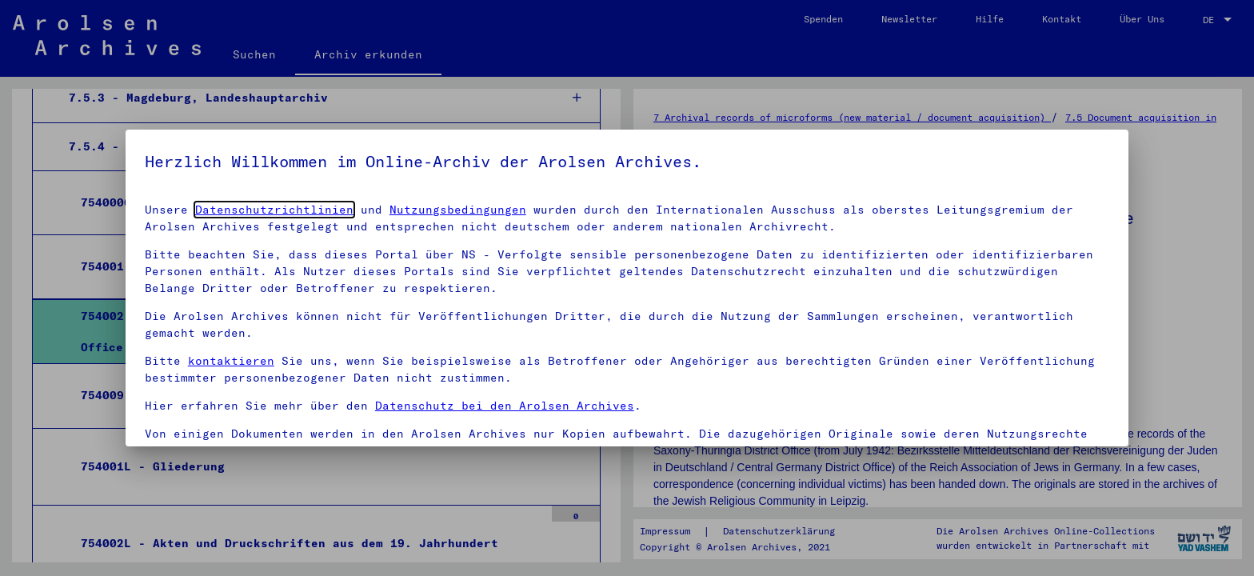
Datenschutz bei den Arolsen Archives (504, 405)
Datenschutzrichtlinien (274, 209)
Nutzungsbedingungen (457, 209)
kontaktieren (231, 361)
